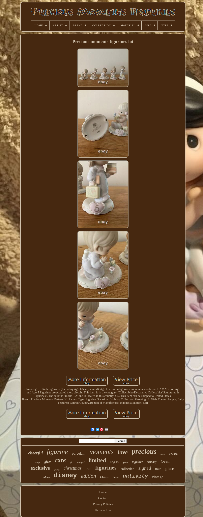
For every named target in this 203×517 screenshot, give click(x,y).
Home (103, 492)
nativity (135, 476)
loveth (165, 461)
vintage (157, 477)
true (88, 469)
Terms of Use (103, 510)
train (158, 469)
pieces (170, 468)
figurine (57, 451)
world (57, 469)
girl (71, 462)
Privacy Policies (103, 504)
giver (48, 461)
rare (60, 459)
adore (46, 477)
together (137, 461)
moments (101, 451)
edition (88, 476)
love (123, 452)
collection (128, 469)
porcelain (78, 453)
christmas (72, 468)
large (37, 462)
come (104, 476)
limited (97, 460)
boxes (163, 454)
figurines (106, 467)
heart (116, 477)
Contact (103, 498)
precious (144, 451)
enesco (173, 453)
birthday (151, 461)
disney (65, 475)
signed (145, 468)
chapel (80, 461)
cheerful (35, 453)
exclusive (40, 468)
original (114, 461)
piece (125, 462)
